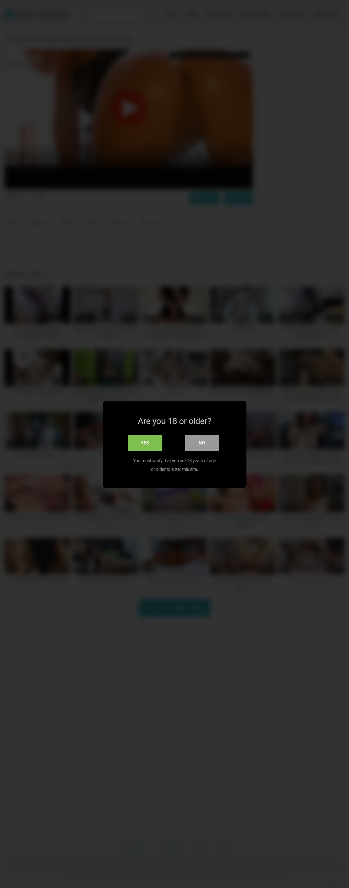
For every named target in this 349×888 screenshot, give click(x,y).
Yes (145, 442)
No (201, 442)
